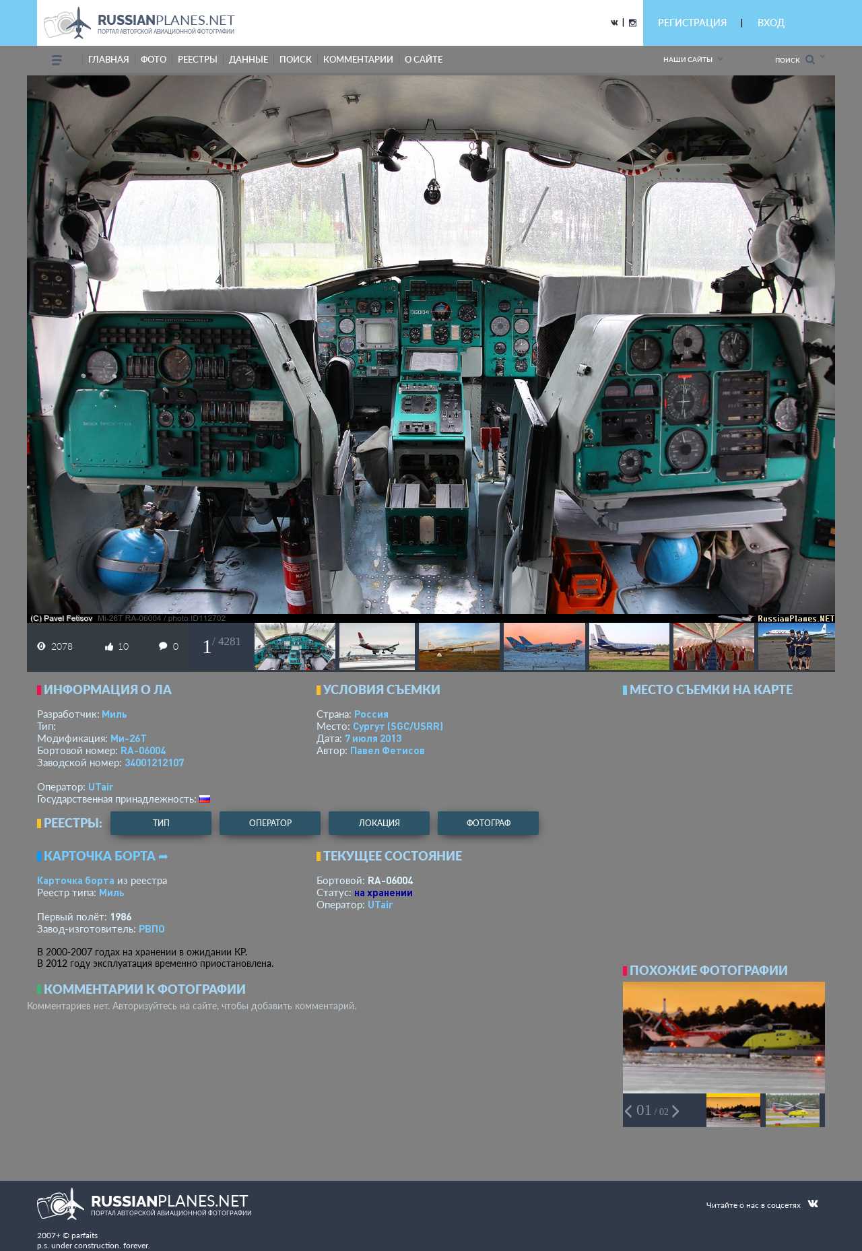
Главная (108, 59)
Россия (371, 714)
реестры (198, 59)
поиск (295, 59)
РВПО (152, 928)
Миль (114, 714)
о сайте (423, 59)
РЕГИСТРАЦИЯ (692, 22)
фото (153, 59)
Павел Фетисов (387, 750)
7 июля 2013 (373, 738)
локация (379, 823)
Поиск (795, 60)
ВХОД (771, 22)
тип (161, 823)
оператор (270, 823)
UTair (101, 786)
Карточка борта (75, 880)
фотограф (488, 823)
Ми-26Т (128, 738)
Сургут (398, 726)
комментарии (358, 59)
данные (248, 59)
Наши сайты (687, 59)
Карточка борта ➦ (106, 855)
